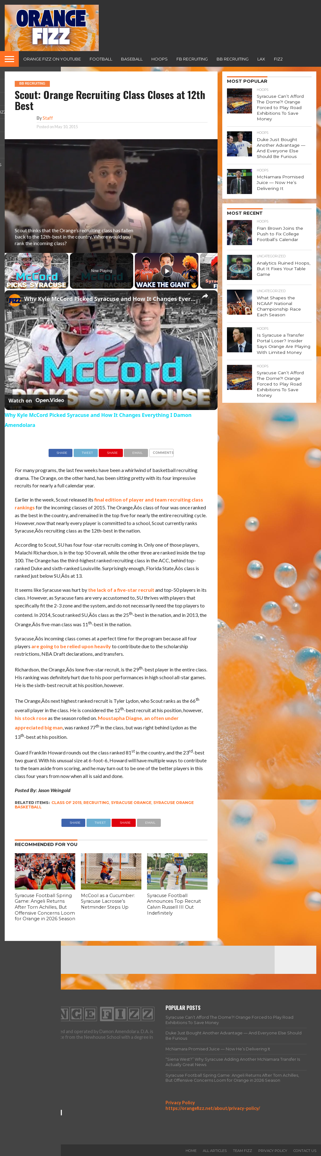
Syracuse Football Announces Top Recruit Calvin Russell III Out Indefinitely (174, 904)
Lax (261, 58)
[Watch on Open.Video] (36, 401)
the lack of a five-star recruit (121, 590)
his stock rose (31, 718)
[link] (14, 300)
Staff (48, 118)
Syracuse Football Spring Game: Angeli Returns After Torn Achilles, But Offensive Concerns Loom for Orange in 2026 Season (45, 907)
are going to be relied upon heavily (71, 646)
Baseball (132, 58)
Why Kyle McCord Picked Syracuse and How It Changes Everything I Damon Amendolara (110, 299)
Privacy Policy (180, 1102)
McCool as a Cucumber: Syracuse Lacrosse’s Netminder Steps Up (108, 901)
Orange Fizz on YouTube (52, 58)
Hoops (159, 58)
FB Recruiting (192, 58)
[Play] (166, 271)
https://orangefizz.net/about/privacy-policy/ (213, 1108)
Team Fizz (242, 1150)
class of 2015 (66, 802)
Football (101, 58)
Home (191, 1150)
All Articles (215, 1150)
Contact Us (304, 1150)
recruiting (96, 802)
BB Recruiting (233, 58)
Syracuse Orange (131, 802)
